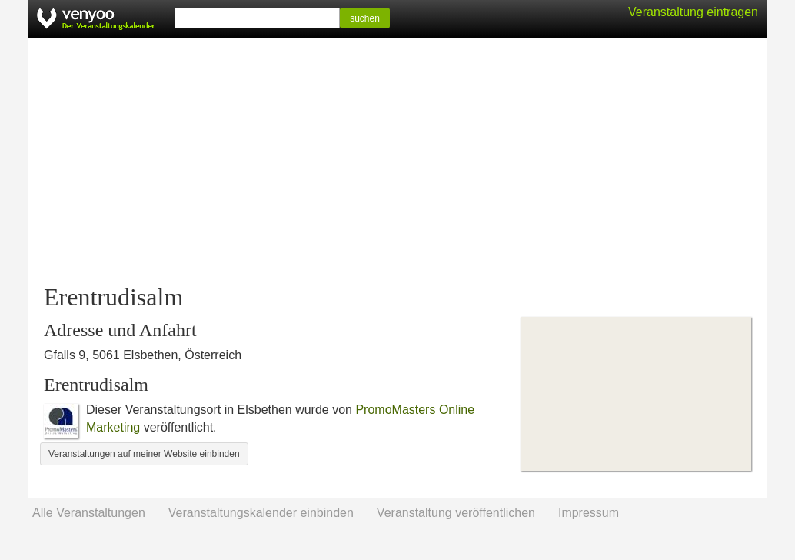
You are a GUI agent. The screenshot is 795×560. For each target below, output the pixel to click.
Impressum (588, 512)
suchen (365, 18)
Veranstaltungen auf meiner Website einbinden (144, 453)
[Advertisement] (397, 161)
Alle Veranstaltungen (88, 512)
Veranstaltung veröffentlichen (456, 512)
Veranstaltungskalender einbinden (261, 512)
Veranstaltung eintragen (693, 11)
